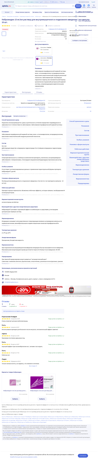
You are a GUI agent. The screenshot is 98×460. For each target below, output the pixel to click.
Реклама (88, 286)
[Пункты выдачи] (95, 36)
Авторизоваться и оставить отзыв (13, 311)
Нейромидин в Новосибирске (55, 416)
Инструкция (26, 92)
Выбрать (15, 399)
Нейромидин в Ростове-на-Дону (40, 418)
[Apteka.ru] (8, 6)
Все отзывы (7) (33, 366)
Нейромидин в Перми (22, 420)
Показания (85, 126)
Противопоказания (82, 135)
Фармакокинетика (82, 179)
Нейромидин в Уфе (26, 418)
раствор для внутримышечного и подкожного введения (30, 108)
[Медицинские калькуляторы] (95, 27)
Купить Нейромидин (7, 416)
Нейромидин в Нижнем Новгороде (11, 418)
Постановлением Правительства (12, 432)
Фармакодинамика (82, 165)
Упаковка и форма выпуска (79, 144)
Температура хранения (80, 169)
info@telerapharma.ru (11, 282)
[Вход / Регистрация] (95, 13)
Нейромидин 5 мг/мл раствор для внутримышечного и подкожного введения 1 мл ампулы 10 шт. (15, 390)
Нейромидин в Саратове (8, 420)
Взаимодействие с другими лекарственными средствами (79, 159)
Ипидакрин (87, 103)
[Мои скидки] (95, 17)
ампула (89, 107)
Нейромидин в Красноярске (48, 420)
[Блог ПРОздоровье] (95, 22)
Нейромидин (38, 16)
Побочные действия (82, 149)
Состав (86, 130)
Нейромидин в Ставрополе (9, 422)
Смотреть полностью (20, 116)
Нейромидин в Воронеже (71, 416)
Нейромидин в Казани (34, 420)
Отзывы (39, 92)
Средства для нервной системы (27, 16)
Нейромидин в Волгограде (74, 418)
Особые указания (83, 140)
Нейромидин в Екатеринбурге (58, 418)
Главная (4, 16)
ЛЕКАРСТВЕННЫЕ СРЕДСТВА (12, 16)
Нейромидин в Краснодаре (39, 416)
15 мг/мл (42, 111)
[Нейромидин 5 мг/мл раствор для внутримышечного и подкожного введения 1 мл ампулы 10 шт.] (44, 50)
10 (90, 111)
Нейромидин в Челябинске (24, 422)
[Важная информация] (95, 31)
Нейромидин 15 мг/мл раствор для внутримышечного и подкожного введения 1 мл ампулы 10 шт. (42, 390)
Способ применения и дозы (79, 121)
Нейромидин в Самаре (76, 420)
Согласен (83, 456)
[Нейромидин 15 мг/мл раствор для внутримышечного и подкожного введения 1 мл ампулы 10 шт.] (44, 61)
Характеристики (10, 92)
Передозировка (83, 183)
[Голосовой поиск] (73, 6)
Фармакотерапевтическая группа (79, 154)
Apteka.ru (23, 425)
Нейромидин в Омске (84, 416)
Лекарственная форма (81, 174)
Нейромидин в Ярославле (39, 422)
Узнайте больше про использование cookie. (23, 457)
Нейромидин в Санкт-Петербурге (23, 416)
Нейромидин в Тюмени (63, 420)
